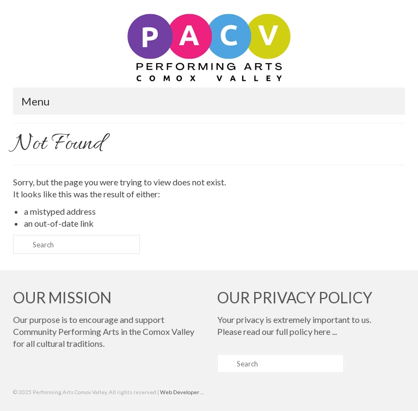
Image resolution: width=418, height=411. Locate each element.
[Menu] (209, 101)
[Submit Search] (21, 244)
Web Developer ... (182, 392)
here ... (325, 331)
